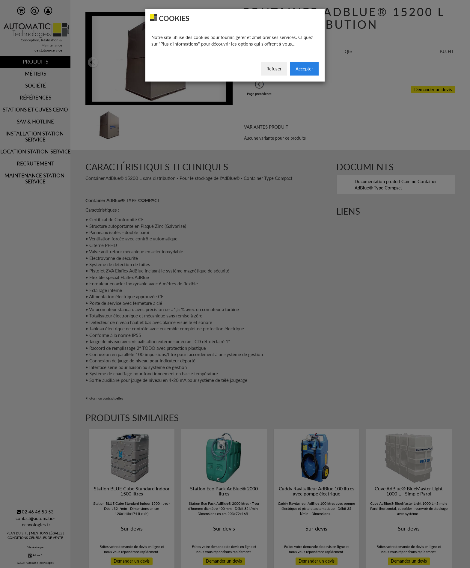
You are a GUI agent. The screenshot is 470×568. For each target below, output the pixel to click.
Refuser (273, 68)
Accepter (304, 68)
